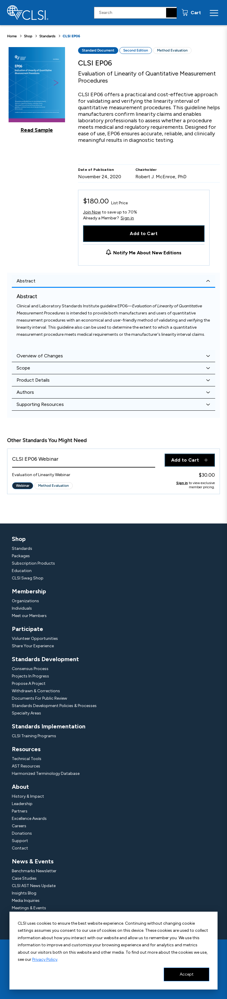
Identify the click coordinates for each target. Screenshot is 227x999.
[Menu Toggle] (214, 13)
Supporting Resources (40, 404)
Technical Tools (26, 758)
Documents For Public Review (39, 698)
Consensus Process (30, 668)
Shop (28, 36)
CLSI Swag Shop (27, 578)
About (20, 786)
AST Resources (26, 766)
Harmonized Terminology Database (46, 773)
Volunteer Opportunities (35, 638)
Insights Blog (24, 893)
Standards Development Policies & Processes (54, 705)
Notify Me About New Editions (147, 253)
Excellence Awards (29, 818)
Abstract (26, 281)
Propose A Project (29, 683)
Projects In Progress (30, 676)
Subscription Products (33, 563)
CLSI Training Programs (34, 735)
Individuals (22, 608)
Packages (21, 555)
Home (12, 36)
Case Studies (24, 878)
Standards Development (45, 659)
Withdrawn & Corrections (36, 690)
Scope (23, 368)
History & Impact (28, 796)
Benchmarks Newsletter (34, 870)
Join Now (92, 212)
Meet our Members (29, 615)
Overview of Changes (40, 356)
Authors (25, 392)
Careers (19, 825)
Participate (27, 628)
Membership (29, 591)
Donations (22, 833)
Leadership (22, 803)
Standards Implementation (48, 726)
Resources (26, 749)
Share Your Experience (33, 645)
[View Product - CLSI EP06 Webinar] (83, 461)
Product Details (33, 380)
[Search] (171, 12)
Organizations (25, 600)
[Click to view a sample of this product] (37, 90)
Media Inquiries (26, 900)
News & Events (32, 861)
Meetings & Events (29, 907)
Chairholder (146, 170)
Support (20, 840)
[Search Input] (135, 13)
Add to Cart (144, 233)
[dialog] (113, 951)
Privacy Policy (44, 959)
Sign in (127, 218)
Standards (47, 36)
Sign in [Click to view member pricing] (182, 483)
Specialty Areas (26, 713)
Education (22, 570)
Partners (19, 811)
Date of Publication (96, 170)
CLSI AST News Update (34, 885)
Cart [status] (195, 12)
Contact (20, 848)
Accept (187, 974)
